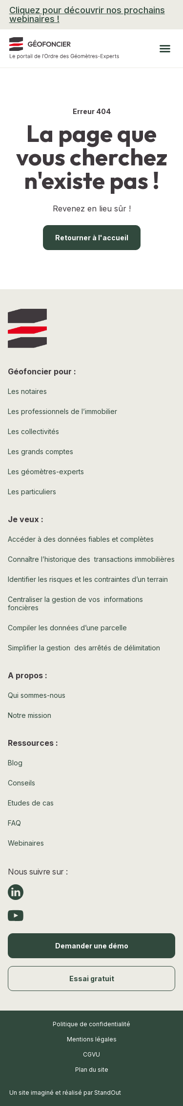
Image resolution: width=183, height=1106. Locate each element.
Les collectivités (33, 431)
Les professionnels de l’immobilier (62, 411)
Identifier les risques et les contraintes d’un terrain (88, 579)
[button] (165, 48)
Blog (15, 763)
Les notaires (27, 391)
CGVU (91, 1054)
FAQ (14, 823)
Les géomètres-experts (46, 471)
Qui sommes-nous (36, 695)
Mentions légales (92, 1039)
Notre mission (29, 715)
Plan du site (91, 1069)
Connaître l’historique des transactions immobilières (91, 559)
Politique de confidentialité (91, 1024)
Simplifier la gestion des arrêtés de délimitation (84, 648)
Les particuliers (32, 491)
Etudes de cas (31, 803)
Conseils (21, 783)
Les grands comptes (40, 451)
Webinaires (26, 843)
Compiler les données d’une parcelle (67, 627)
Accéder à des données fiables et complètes (81, 539)
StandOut (107, 1092)
